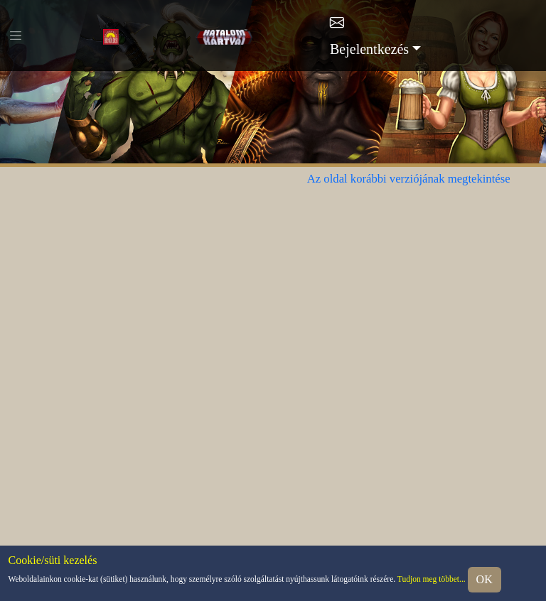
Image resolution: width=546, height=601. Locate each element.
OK (484, 579)
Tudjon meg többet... (431, 579)
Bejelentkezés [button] (369, 49)
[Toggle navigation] (15, 35)
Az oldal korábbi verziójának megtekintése (408, 178)
